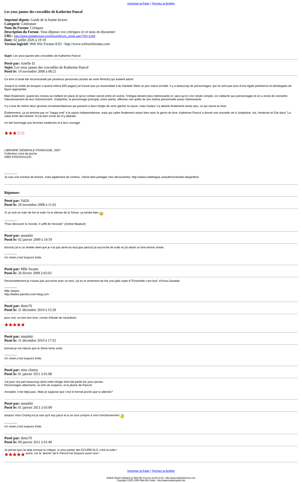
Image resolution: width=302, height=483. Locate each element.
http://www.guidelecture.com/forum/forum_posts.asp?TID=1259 (54, 36)
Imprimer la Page (138, 3)
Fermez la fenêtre (163, 3)
